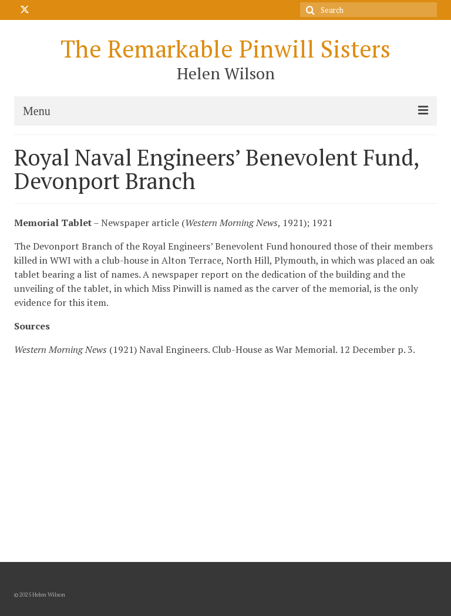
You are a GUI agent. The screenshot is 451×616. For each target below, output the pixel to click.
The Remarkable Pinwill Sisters (225, 48)
